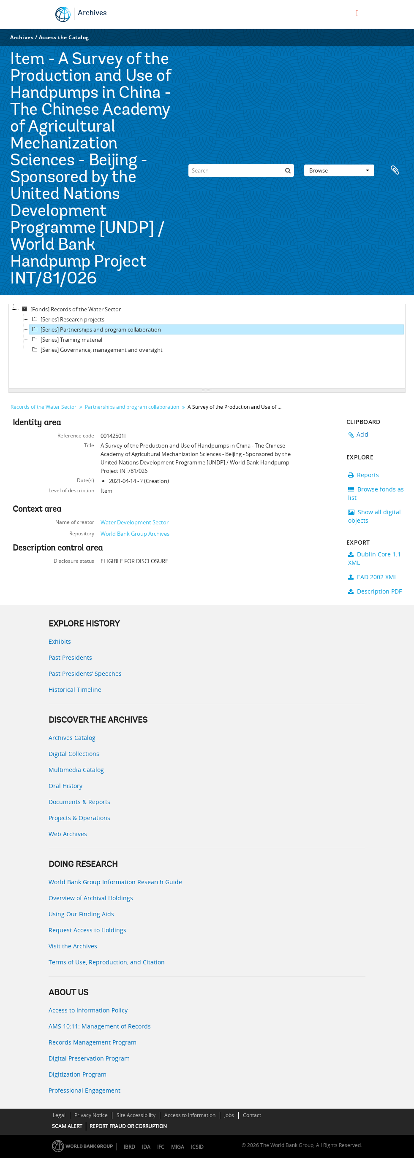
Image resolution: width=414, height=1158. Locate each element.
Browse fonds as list (376, 493)
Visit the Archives (73, 946)
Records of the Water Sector (43, 406)
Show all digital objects (374, 516)
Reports (363, 475)
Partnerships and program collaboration (132, 406)
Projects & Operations (79, 818)
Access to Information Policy (88, 1010)
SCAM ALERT (67, 1126)
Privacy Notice (91, 1115)
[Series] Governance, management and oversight (96, 350)
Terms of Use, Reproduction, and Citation (107, 962)
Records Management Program (92, 1042)
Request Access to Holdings (87, 930)
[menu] (357, 13)
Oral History (65, 786)
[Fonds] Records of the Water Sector (70, 309)
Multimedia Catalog (76, 770)
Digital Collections (74, 754)
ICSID (197, 1146)
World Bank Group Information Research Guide (115, 882)
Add (362, 434)
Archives (92, 13)
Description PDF (375, 591)
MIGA (177, 1146)
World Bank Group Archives (135, 533)
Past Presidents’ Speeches (85, 673)
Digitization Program (77, 1074)
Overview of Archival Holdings (91, 898)
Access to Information (189, 1115)
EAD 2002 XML (372, 577)
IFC (160, 1146)
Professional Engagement (84, 1090)
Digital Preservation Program (89, 1058)
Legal (59, 1115)
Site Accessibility (136, 1115)
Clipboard (395, 170)
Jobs (229, 1115)
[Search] (241, 170)
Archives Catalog (72, 738)
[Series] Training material (66, 340)
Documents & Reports (79, 802)
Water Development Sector (135, 522)
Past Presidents (70, 657)
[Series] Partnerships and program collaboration (95, 329)
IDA (146, 1146)
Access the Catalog (64, 37)
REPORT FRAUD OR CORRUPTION (128, 1126)
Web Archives (68, 834)
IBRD (129, 1146)
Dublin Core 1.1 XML (374, 558)
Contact (252, 1115)
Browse (339, 170)
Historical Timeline (75, 690)
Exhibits (60, 641)
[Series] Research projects (67, 319)
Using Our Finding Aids (81, 914)
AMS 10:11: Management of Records (100, 1026)
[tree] (207, 346)
